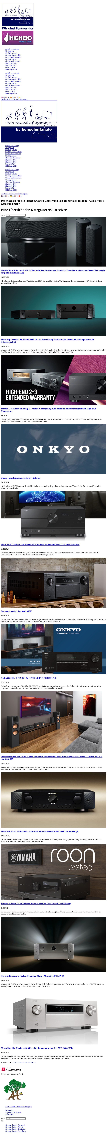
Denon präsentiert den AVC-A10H (16, 611)
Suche (3, 215)
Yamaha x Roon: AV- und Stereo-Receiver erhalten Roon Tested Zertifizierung (36, 903)
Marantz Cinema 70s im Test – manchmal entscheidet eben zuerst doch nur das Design (39, 831)
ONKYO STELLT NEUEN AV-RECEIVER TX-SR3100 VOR (28, 678)
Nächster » (31, 1062)
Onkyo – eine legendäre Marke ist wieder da (20, 478)
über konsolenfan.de (12, 61)
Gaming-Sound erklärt (13, 55)
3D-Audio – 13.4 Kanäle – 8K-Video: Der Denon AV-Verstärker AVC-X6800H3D (37, 1048)
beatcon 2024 (10, 67)
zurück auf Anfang (12, 49)
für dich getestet (11, 53)
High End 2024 (10, 63)
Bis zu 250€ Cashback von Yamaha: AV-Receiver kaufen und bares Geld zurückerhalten (40, 544)
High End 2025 (10, 65)
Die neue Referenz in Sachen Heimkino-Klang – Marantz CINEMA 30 (32, 976)
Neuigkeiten (9, 51)
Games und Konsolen (13, 57)
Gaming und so (10, 59)
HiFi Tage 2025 (11, 69)
